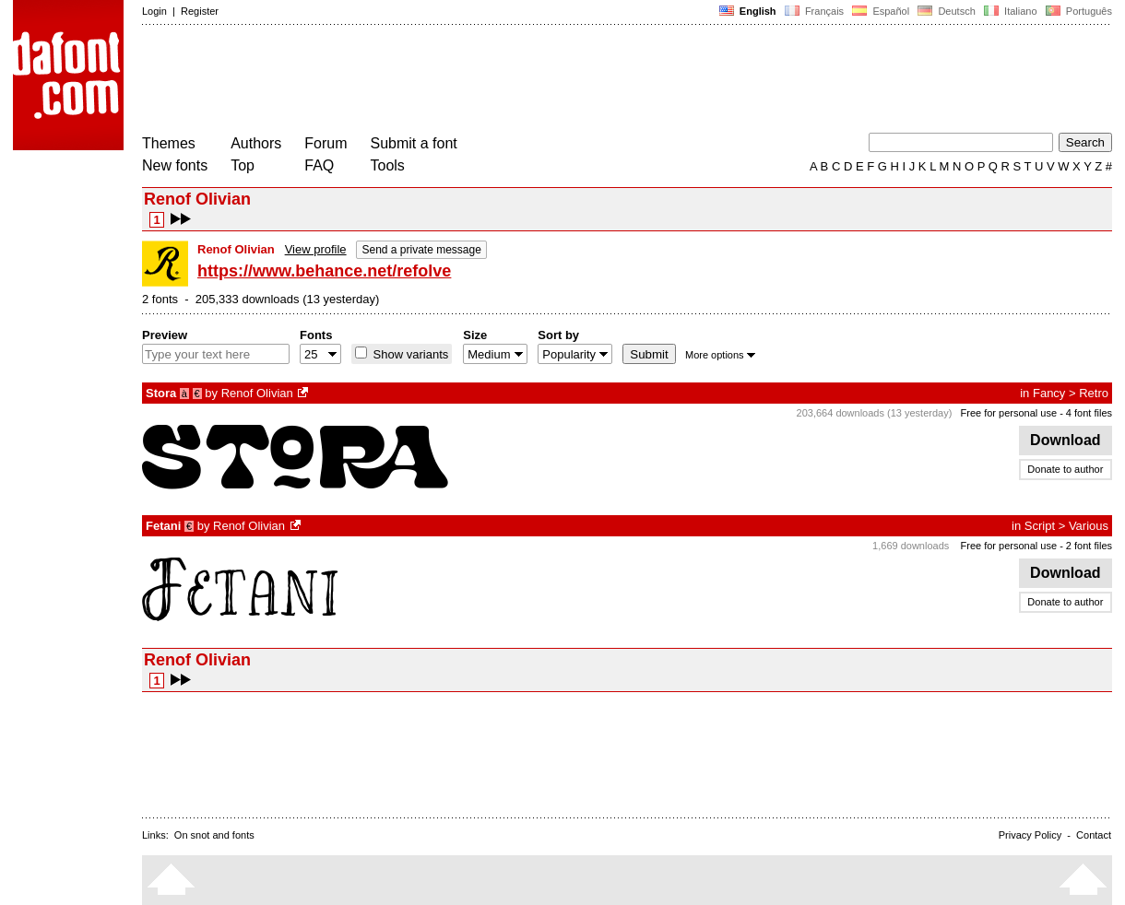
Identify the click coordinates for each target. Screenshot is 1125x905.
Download (1065, 440)
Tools (388, 165)
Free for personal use (1009, 412)
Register (200, 11)
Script (1039, 526)
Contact (1093, 834)
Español (880, 11)
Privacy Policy (1030, 834)
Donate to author (1065, 469)
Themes (168, 143)
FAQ (319, 165)
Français (814, 11)
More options (720, 354)
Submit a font (414, 143)
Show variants (409, 354)
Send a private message (420, 249)
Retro (1093, 393)
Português (1077, 11)
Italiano (1010, 11)
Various (1088, 526)
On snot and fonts (214, 834)
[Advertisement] (477, 81)
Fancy (1049, 393)
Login (154, 11)
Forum (325, 143)
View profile (316, 249)
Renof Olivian (257, 393)
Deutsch (946, 11)
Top (243, 165)
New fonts (174, 165)
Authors (256, 143)
